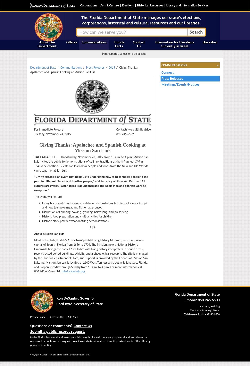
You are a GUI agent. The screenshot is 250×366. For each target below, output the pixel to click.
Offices (71, 42)
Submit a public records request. (57, 331)
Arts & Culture (109, 5)
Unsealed (210, 42)
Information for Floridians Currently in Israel (174, 44)
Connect (168, 72)
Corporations (88, 5)
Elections (128, 5)
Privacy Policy (37, 317)
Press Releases (95, 67)
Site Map (73, 317)
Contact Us (139, 44)
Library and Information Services (187, 5)
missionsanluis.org (73, 271)
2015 (112, 67)
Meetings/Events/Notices (180, 84)
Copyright (34, 354)
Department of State (43, 67)
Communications (94, 42)
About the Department (47, 44)
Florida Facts (119, 44)
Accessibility (56, 317)
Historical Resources (150, 5)
